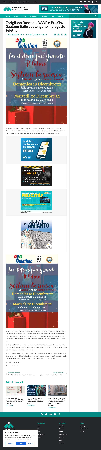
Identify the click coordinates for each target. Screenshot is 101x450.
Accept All (30, 443)
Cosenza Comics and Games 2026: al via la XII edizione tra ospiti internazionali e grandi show (35, 400)
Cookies (82, 432)
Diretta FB (60, 16)
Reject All (20, 443)
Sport (52, 16)
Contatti (35, 2)
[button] (55, 34)
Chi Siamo (11, 2)
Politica (24, 16)
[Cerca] (95, 16)
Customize (10, 443)
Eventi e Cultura (34, 16)
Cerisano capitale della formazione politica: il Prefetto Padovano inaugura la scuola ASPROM (15, 400)
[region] (20, 438)
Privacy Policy (84, 429)
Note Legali (83, 426)
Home (4, 2)
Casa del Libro (26, 2)
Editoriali (44, 16)
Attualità (7, 16)
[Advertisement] (83, 63)
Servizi (18, 2)
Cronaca (16, 16)
